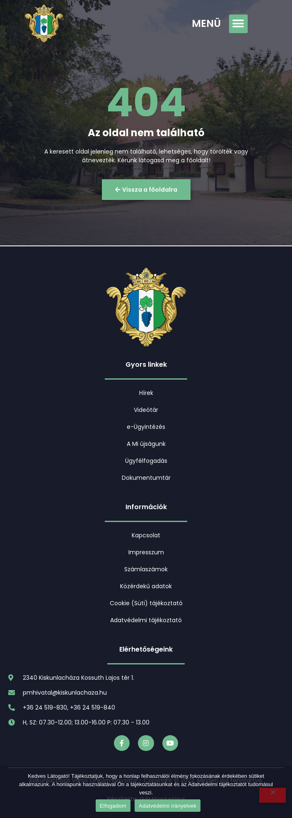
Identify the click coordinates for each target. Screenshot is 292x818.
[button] (238, 23)
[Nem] (272, 795)
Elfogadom (113, 806)
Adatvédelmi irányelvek (167, 806)
